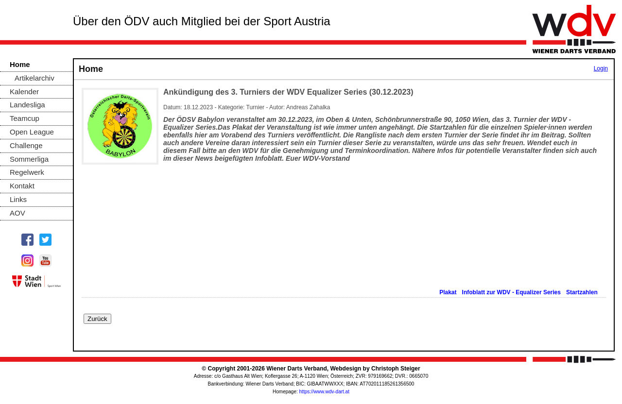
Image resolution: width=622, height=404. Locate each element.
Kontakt (22, 186)
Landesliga (27, 105)
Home (20, 64)
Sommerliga (29, 159)
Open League (32, 132)
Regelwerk (27, 172)
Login (601, 68)
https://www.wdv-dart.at (324, 391)
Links (18, 199)
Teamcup (24, 118)
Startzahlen (582, 292)
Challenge (26, 145)
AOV (17, 213)
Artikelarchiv (34, 78)
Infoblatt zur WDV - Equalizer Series (512, 292)
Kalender (24, 91)
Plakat (448, 292)
